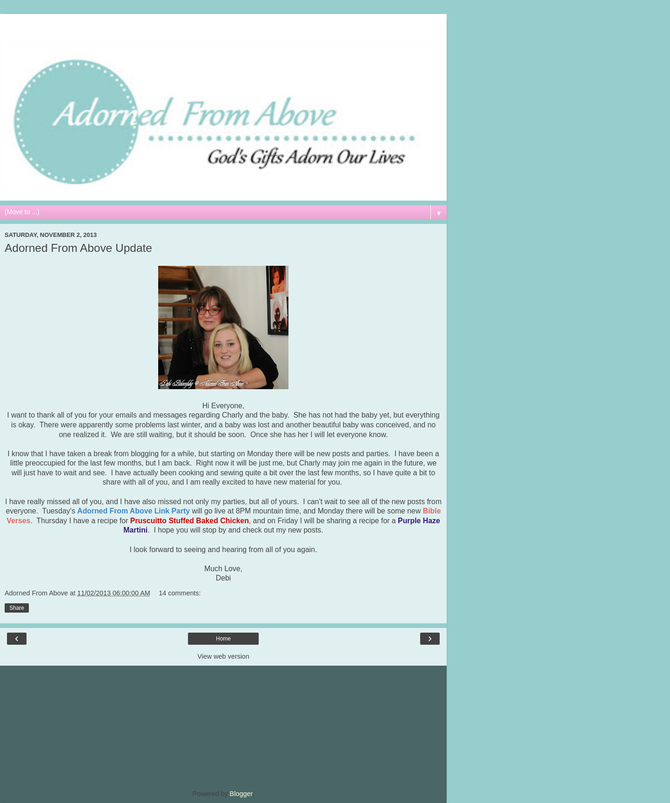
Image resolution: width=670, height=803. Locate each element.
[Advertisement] (223, 25)
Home (223, 638)
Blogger (241, 793)
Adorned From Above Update (78, 248)
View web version (223, 656)
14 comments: (180, 593)
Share (16, 608)
